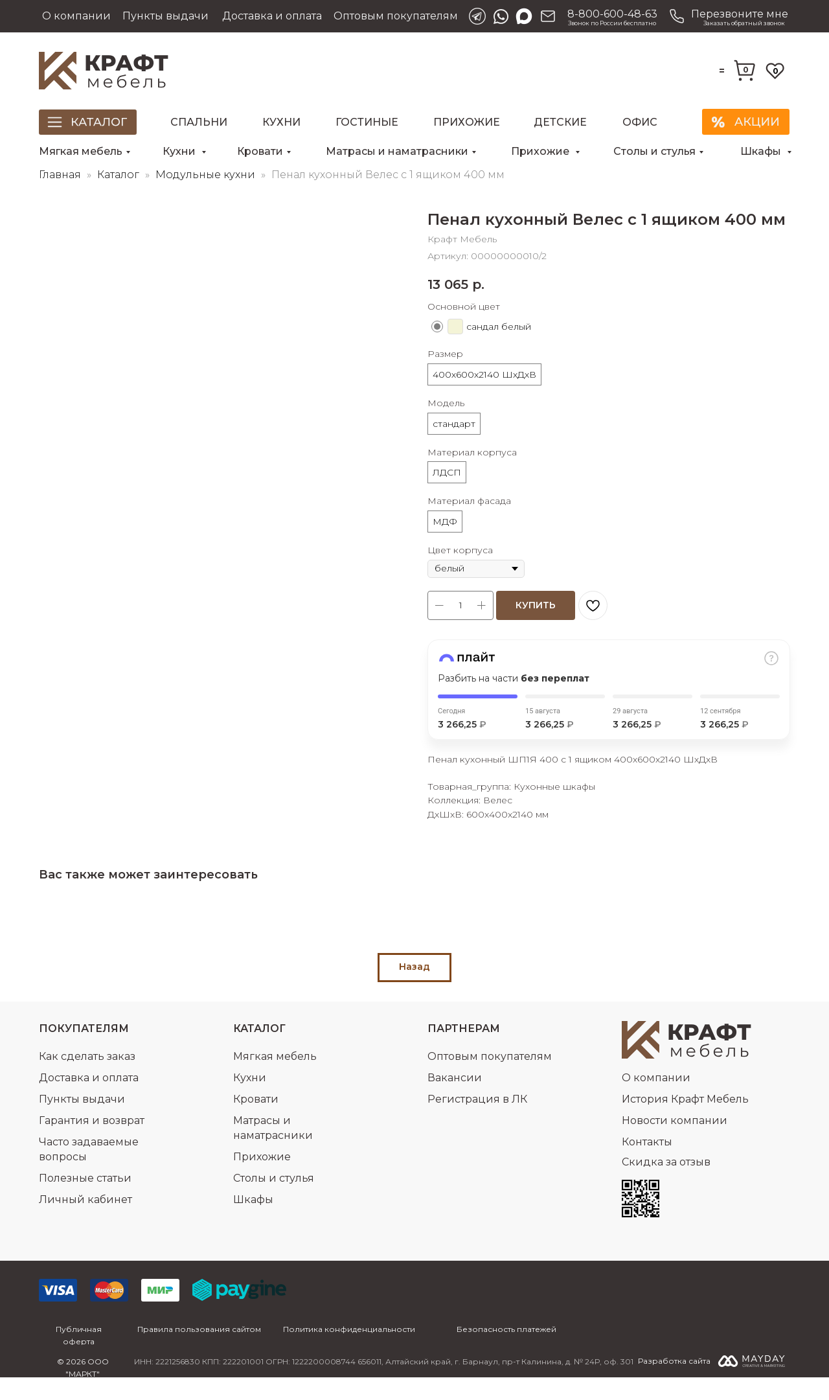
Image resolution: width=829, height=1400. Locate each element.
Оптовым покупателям (396, 16)
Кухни (281, 122)
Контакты (647, 1164)
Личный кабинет (85, 1222)
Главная (60, 197)
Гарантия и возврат (91, 1143)
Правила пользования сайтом (199, 1352)
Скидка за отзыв (666, 1184)
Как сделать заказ (87, 1079)
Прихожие (466, 122)
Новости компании (674, 1143)
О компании (76, 16)
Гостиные (366, 122)
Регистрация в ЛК (477, 1122)
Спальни (198, 122)
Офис (639, 122)
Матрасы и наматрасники (397, 151)
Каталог (119, 197)
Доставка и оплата (272, 16)
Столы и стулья (654, 151)
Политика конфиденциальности (349, 1352)
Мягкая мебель (80, 151)
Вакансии (454, 1100)
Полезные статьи (85, 1201)
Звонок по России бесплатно (612, 23)
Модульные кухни (206, 197)
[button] (726, 16)
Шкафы (762, 151)
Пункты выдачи (165, 16)
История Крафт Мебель (685, 1122)
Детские (560, 122)
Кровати (260, 151)
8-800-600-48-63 (612, 14)
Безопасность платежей (506, 1352)
